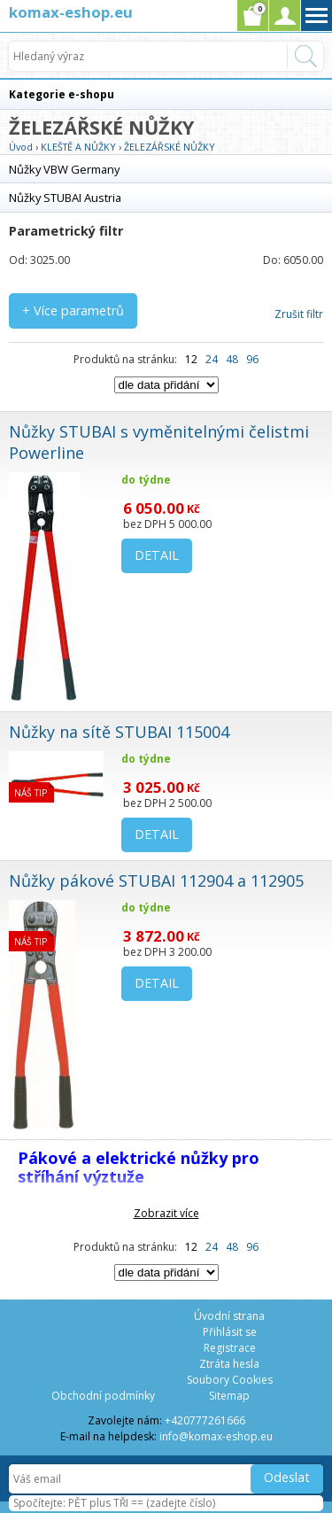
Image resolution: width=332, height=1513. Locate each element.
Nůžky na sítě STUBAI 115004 (119, 731)
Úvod (21, 146)
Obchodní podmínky (103, 1395)
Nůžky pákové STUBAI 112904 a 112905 (156, 880)
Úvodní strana (229, 1315)
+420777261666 (205, 1420)
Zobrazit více (166, 1213)
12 (191, 359)
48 (232, 359)
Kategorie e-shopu (61, 94)
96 (252, 359)
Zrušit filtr (298, 314)
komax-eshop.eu (71, 12)
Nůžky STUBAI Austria (65, 198)
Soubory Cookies (230, 1379)
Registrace (230, 1347)
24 (211, 359)
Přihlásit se (230, 1331)
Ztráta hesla (229, 1363)
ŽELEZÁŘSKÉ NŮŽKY (169, 146)
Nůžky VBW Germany (64, 169)
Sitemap (229, 1395)
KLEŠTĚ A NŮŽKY (78, 146)
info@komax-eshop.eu (216, 1436)
